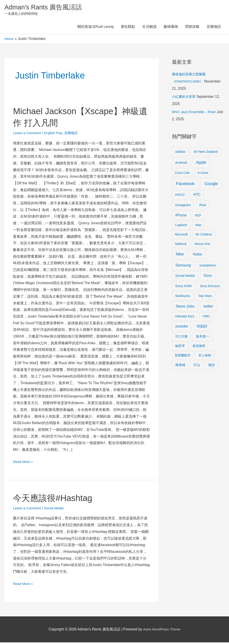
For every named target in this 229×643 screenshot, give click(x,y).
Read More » (23, 461)
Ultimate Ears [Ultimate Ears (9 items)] (184, 317)
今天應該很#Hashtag (54, 499)
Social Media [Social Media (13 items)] (185, 276)
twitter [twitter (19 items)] (208, 307)
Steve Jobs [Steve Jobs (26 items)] (185, 307)
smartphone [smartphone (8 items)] (207, 266)
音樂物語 (214, 27)
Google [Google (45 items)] (211, 184)
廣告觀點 (128, 27)
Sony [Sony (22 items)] (208, 276)
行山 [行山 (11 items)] (196, 365)
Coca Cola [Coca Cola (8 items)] (182, 173)
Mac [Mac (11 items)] (198, 225)
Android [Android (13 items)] (181, 163)
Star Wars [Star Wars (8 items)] (205, 296)
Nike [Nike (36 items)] (180, 255)
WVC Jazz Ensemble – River (195, 112)
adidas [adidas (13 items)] (180, 152)
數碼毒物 (171, 27)
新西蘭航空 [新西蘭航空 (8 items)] (183, 356)
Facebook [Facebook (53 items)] (185, 184)
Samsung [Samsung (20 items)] (183, 266)
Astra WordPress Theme (161, 630)
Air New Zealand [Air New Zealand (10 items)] (206, 152)
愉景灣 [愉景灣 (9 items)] (179, 346)
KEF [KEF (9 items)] (198, 216)
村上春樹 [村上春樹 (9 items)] (205, 356)
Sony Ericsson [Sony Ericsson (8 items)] (210, 286)
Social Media (55, 509)
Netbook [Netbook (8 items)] (181, 244)
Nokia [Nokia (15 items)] (197, 255)
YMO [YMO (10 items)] (206, 317)
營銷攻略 (192, 27)
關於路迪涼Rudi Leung (95, 27)
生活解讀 (149, 27)
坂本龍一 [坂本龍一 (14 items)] (202, 337)
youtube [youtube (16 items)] (181, 327)
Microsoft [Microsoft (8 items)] (181, 235)
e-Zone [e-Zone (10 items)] (203, 173)
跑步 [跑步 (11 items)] (211, 365)
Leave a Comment (27, 133)
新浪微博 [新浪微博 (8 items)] (199, 346)
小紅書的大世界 (184, 97)
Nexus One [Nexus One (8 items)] (202, 244)
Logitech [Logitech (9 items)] (181, 225)
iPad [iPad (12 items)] (202, 205)
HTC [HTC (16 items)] (197, 195)
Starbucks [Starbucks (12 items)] (182, 296)
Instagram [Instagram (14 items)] (183, 205)
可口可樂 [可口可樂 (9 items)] (181, 337)
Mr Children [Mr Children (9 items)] (204, 235)
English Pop (54, 133)
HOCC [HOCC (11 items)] (180, 195)
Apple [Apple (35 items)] (201, 163)
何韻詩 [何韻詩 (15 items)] (202, 327)
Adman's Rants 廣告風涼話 (44, 7)
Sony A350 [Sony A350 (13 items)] (183, 286)
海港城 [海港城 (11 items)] (180, 365)
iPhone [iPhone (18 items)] (181, 216)
